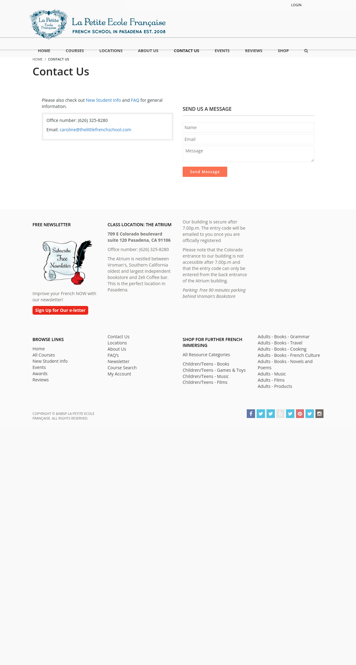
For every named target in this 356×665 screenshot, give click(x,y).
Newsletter (119, 361)
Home (39, 349)
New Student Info (103, 100)
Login (296, 4)
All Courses (44, 355)
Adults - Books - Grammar (284, 336)
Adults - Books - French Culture (289, 355)
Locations (117, 343)
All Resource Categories (206, 354)
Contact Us (119, 336)
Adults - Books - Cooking (282, 349)
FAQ (135, 100)
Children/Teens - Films (205, 382)
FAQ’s (113, 355)
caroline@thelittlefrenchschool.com (95, 130)
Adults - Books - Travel (280, 343)
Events (39, 367)
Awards (40, 373)
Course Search (122, 368)
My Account (119, 374)
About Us (117, 349)
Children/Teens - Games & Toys (214, 370)
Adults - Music (272, 374)
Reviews (41, 380)
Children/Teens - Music (206, 376)
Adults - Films (271, 380)
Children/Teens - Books (206, 364)
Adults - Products (275, 386)
